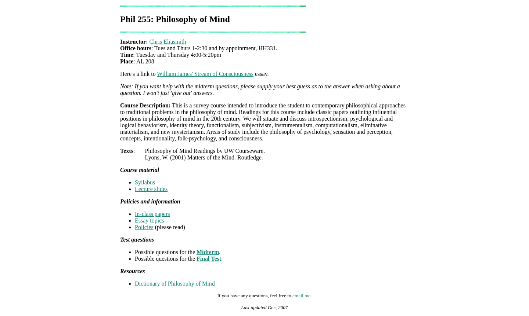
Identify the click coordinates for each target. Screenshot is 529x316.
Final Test (209, 259)
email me (301, 295)
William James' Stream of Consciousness (205, 74)
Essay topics (149, 220)
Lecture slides (151, 189)
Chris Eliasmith (168, 41)
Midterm (208, 252)
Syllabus (145, 182)
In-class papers (152, 214)
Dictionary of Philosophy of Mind (175, 283)
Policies (144, 227)
